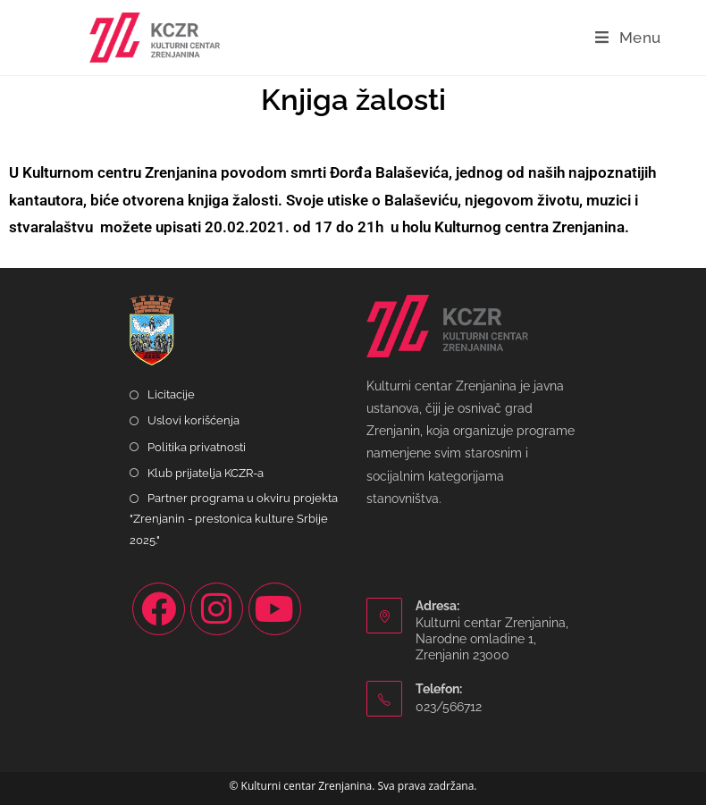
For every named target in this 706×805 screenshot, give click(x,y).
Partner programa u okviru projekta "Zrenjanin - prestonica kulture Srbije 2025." (234, 519)
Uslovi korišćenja (193, 420)
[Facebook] (158, 609)
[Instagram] (216, 609)
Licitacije (171, 394)
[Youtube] (274, 609)
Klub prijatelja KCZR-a (205, 473)
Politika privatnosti (196, 447)
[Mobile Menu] (628, 37)
